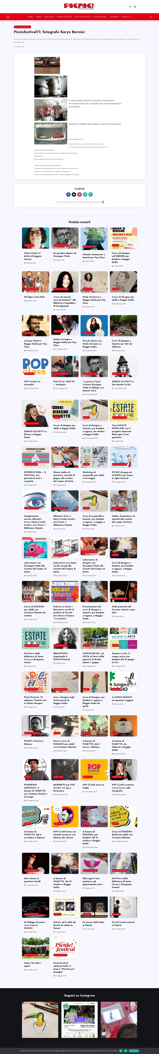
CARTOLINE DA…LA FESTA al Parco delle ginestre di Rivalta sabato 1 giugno (94, 661)
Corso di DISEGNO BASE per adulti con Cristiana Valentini (122, 837)
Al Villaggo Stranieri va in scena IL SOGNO (34, 928)
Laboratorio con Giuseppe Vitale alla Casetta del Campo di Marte (35, 570)
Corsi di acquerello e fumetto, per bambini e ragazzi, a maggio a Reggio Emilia (94, 523)
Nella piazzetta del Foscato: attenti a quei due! (122, 612)
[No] (156, 1051)
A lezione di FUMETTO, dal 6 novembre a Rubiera (34, 837)
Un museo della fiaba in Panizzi (94, 927)
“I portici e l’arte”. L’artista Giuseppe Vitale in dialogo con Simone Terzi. (93, 389)
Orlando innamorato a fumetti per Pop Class (94, 256)
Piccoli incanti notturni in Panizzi (123, 927)
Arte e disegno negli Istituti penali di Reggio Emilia (63, 703)
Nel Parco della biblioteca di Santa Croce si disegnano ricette (34, 661)
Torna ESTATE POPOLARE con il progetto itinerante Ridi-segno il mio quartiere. (122, 434)
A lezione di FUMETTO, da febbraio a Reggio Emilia (121, 748)
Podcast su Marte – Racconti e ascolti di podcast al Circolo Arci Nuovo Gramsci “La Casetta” (64, 615)
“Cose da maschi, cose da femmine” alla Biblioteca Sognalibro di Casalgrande (62, 302)
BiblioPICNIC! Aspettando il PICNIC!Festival (61, 659)
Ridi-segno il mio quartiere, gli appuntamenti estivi (93, 884)
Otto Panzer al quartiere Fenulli (32, 883)
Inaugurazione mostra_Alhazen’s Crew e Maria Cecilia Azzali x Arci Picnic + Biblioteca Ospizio (35, 524)
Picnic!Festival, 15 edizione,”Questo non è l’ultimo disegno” (35, 703)
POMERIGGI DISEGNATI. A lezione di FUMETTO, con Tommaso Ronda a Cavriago (35, 793)
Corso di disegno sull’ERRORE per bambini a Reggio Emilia (121, 258)
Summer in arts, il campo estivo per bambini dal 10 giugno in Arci (123, 661)
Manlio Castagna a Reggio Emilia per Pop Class (63, 345)
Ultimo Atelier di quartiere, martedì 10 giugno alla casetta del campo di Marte (64, 480)
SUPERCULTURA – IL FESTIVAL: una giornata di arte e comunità (35, 480)
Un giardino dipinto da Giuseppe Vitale (63, 255)
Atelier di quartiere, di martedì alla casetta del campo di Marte (123, 521)
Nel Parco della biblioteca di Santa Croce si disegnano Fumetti (122, 886)
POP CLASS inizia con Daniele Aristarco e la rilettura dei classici (64, 837)
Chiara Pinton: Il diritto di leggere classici (33, 256)
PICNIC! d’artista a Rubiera (34, 745)
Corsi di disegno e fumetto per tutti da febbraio (122, 346)
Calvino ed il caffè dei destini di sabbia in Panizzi (64, 928)
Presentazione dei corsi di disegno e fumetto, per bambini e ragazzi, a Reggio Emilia (93, 615)
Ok (121, 1051)
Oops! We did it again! (32, 967)
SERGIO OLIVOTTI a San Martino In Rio (123, 386)
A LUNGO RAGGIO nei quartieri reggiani (123, 702)
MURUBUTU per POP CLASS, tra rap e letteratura (64, 790)
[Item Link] (35, 238)
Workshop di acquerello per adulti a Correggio (93, 478)
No (126, 1051)
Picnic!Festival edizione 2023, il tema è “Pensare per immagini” (64, 970)
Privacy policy (134, 1051)
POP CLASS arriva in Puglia (94, 789)
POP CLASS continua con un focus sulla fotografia (123, 790)
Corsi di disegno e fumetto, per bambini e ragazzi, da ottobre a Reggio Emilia (94, 433)
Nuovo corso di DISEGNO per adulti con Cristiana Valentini (64, 747)
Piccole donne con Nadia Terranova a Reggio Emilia (92, 346)
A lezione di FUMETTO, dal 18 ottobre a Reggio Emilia (62, 886)
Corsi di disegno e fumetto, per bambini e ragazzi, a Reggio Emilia (123, 570)
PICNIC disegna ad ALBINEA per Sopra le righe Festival (122, 478)
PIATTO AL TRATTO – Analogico (64, 386)
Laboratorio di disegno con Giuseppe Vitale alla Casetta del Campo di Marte (94, 568)
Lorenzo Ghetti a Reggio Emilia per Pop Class (33, 346)
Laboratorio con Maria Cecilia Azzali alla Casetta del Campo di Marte (63, 570)
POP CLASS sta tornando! (32, 386)
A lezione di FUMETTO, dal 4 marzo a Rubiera (91, 747)
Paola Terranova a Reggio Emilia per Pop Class (92, 299)
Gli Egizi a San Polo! (34, 296)
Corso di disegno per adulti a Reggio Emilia (123, 298)
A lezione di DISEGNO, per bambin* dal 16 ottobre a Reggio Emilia (92, 840)
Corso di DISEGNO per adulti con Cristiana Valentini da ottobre (35, 614)
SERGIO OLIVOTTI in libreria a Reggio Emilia (35, 437)
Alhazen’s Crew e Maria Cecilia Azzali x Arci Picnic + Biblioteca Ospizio (64, 523)
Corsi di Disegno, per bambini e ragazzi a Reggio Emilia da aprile (94, 705)
